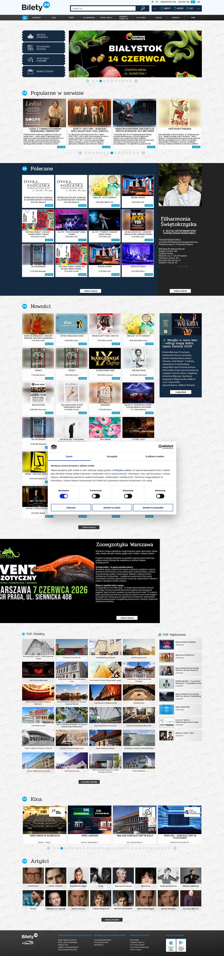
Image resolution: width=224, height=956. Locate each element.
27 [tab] (151, 848)
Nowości (41, 306)
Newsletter (63, 945)
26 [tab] (147, 848)
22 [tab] (132, 848)
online (158, 18)
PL (193, 2)
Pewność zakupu (137, 942)
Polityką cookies (123, 470)
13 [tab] (130, 153)
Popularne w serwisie (57, 93)
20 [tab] (125, 848)
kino (54, 18)
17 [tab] (113, 848)
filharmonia (89, 18)
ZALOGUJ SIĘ (183, 2)
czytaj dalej (180, 392)
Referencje (98, 945)
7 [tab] (115, 81)
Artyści (40, 861)
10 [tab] (126, 81)
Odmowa (70, 507)
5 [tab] (108, 81)
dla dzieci (141, 18)
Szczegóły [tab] (112, 456)
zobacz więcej (90, 291)
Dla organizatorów (102, 940)
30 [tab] (162, 848)
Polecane (42, 168)
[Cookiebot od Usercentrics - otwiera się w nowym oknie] (160, 447)
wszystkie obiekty (89, 782)
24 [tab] (139, 848)
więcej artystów (112, 920)
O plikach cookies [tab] (155, 456)
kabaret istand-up (123, 18)
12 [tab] (126, 153)
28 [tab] (154, 848)
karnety (176, 18)
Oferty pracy (135, 950)
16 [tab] (110, 848)
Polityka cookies (137, 945)
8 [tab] (119, 81)
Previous (87, 81)
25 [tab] (143, 848)
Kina (36, 799)
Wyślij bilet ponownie (67, 942)
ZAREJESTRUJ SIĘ (168, 2)
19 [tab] (121, 848)
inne (193, 18)
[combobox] (103, 8)
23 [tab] (136, 848)
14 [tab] (134, 153)
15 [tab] (138, 153)
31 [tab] (165, 848)
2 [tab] (97, 81)
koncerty (36, 18)
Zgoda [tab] (69, 456)
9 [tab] (123, 81)
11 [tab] (130, 81)
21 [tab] (128, 848)
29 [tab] (158, 848)
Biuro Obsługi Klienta (67, 940)
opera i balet (106, 18)
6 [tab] (112, 81)
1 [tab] (93, 81)
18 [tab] (117, 848)
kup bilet (61, 147)
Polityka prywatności (139, 947)
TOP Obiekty (35, 633)
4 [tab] (104, 81)
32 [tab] (169, 848)
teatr (71, 18)
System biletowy (101, 942)
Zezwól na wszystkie (153, 507)
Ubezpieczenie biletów (67, 950)
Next (136, 81)
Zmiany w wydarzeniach (68, 947)
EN (199, 2)
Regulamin (134, 940)
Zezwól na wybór (112, 507)
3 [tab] (100, 81)
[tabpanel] (135, 54)
